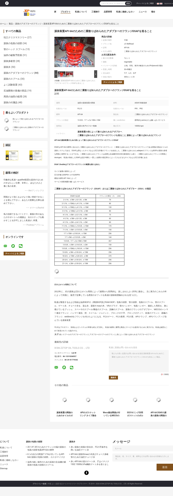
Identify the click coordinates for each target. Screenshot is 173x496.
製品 (11, 23)
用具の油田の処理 (13, 96)
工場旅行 (95, 12)
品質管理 (108, 12)
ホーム (3, 23)
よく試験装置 (10, 84)
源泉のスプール (12, 78)
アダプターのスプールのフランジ (103, 334)
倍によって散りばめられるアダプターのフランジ (136, 334)
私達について (81, 12)
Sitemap (3, 468)
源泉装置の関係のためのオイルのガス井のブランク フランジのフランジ (64, 414)
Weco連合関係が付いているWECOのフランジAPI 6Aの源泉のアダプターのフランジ (111, 414)
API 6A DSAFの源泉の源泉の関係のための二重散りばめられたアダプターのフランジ (159, 414)
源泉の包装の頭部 (13, 43)
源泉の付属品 (10, 102)
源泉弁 (7, 67)
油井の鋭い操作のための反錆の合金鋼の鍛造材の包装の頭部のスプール (46, 463)
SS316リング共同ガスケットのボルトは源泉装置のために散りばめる (135, 414)
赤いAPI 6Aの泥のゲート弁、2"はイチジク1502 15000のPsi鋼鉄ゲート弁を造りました (90, 463)
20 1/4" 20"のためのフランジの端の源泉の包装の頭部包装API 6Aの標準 (46, 448)
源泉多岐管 (9, 61)
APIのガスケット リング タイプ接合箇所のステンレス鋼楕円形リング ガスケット (88, 414)
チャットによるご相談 (145, 3)
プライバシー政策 (39, 484)
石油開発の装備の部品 (15, 90)
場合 (153, 12)
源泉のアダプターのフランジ (28, 23)
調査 (128, 3)
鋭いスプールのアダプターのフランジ (74, 334)
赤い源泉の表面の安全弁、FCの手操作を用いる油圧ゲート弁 (89, 448)
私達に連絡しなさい (125, 12)
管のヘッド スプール (14, 49)
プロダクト (66, 12)
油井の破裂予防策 (13, 55)
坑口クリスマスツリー (15, 37)
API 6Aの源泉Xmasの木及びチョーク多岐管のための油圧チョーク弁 (89, 455)
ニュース (143, 12)
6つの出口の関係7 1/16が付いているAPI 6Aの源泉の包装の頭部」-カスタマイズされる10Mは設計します (46, 456)
